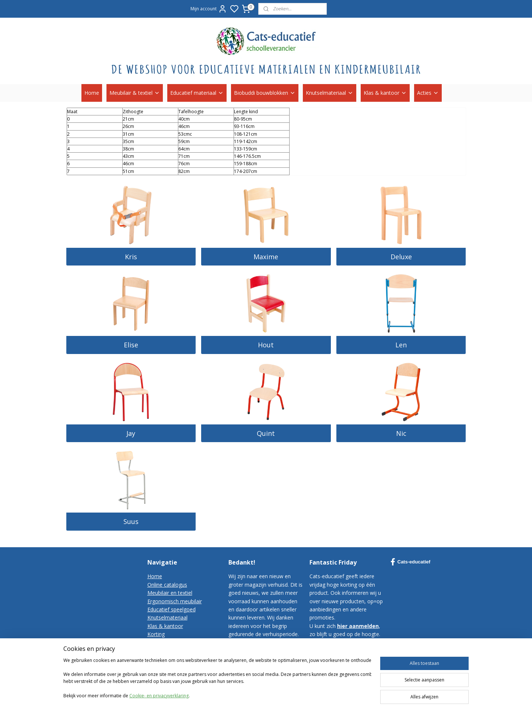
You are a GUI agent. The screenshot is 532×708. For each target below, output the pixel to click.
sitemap (338, 694)
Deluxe (401, 256)
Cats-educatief (411, 562)
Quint (266, 433)
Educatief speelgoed (171, 609)
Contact (156, 642)
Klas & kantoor (385, 92)
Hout (266, 344)
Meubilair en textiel (169, 592)
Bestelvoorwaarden (170, 650)
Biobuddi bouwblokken (264, 92)
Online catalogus (167, 584)
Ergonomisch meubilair (174, 601)
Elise (131, 344)
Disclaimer (159, 667)
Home (91, 92)
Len (401, 344)
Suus (131, 521)
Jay (130, 433)
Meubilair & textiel (134, 92)
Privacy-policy (163, 658)
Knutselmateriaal (329, 92)
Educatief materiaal (197, 92)
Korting (156, 634)
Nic (401, 433)
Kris (131, 256)
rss (354, 694)
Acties (428, 92)
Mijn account (208, 8)
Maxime (265, 256)
